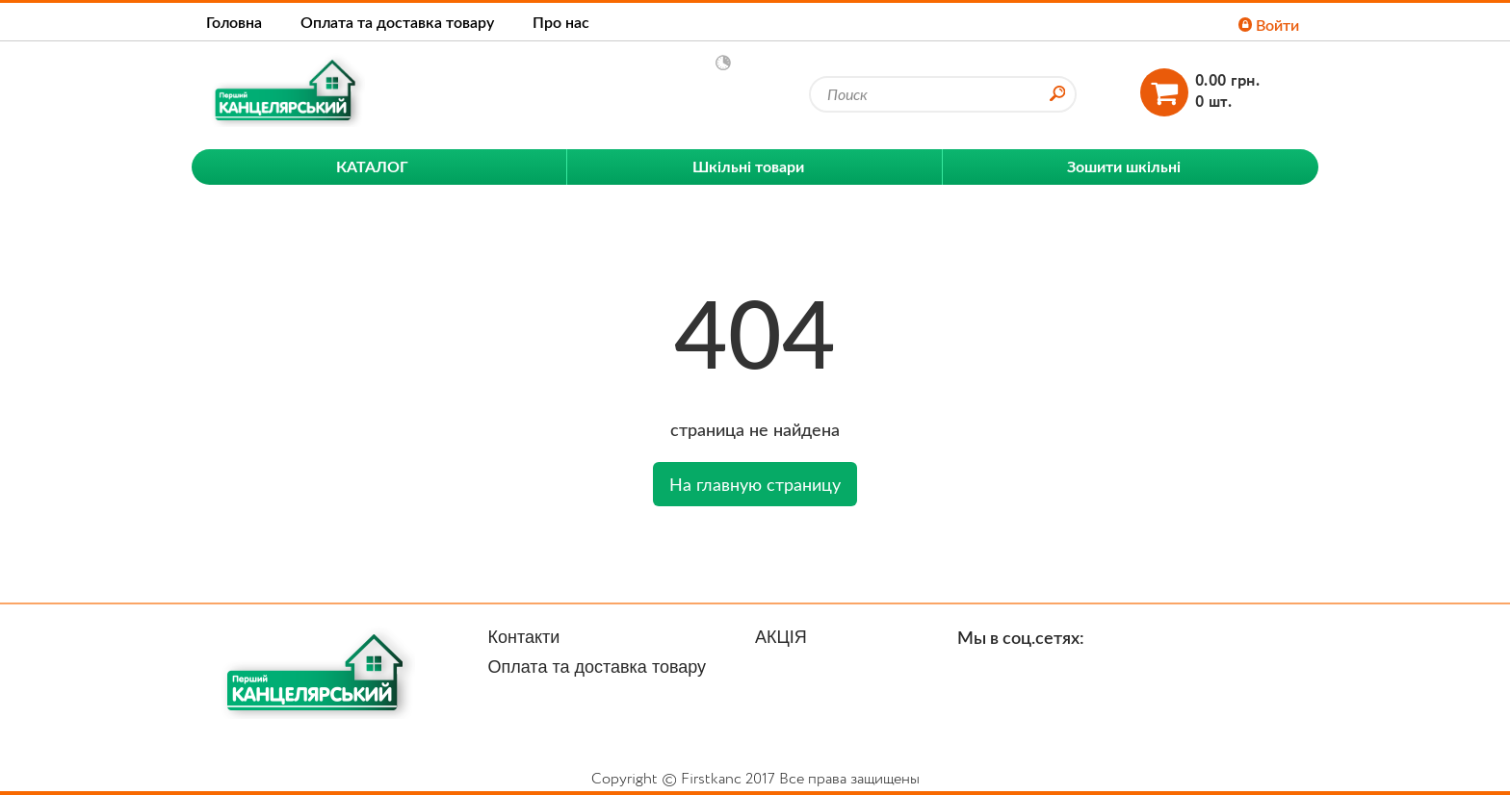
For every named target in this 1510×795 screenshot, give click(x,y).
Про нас (561, 22)
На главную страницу (755, 484)
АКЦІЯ (781, 637)
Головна (234, 22)
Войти (1268, 24)
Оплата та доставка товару (397, 22)
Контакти (524, 637)
